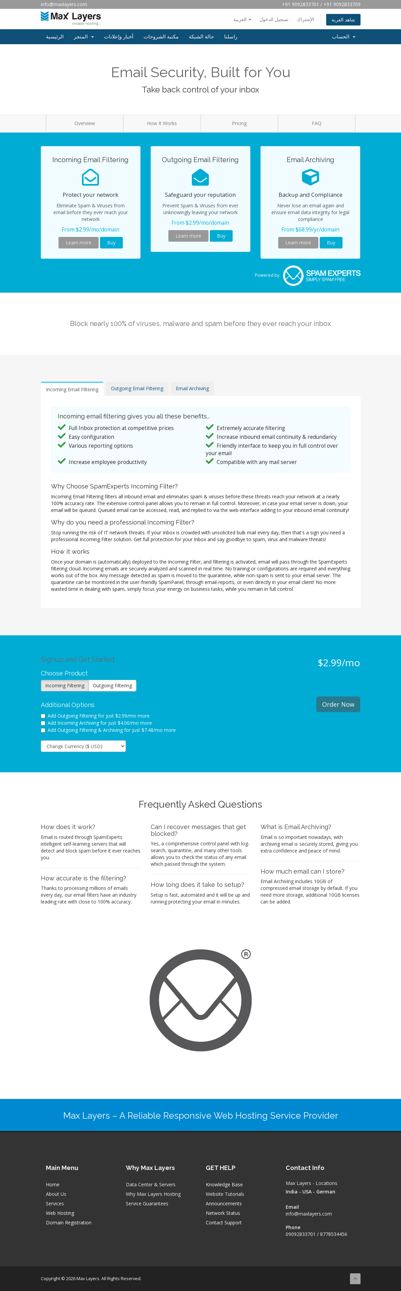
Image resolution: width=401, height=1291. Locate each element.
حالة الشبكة (201, 37)
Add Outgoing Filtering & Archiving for (108, 730)
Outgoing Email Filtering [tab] (137, 388)
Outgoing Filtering (112, 685)
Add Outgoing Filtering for (95, 715)
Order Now (338, 704)
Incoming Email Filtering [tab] (72, 389)
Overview (84, 123)
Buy (111, 242)
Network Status (223, 1213)
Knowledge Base (224, 1184)
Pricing (239, 123)
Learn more (78, 242)
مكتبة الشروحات (161, 37)
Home (53, 1184)
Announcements (224, 1203)
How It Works (162, 123)
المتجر (84, 37)
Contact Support (224, 1222)
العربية (242, 19)
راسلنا (230, 37)
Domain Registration (68, 1222)
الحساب (343, 37)
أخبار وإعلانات (118, 37)
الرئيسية (55, 37)
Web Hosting (60, 1213)
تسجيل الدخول (274, 19)
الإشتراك (305, 19)
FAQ (316, 123)
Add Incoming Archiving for (96, 723)
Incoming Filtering (64, 685)
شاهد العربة (343, 19)
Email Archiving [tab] (192, 388)
